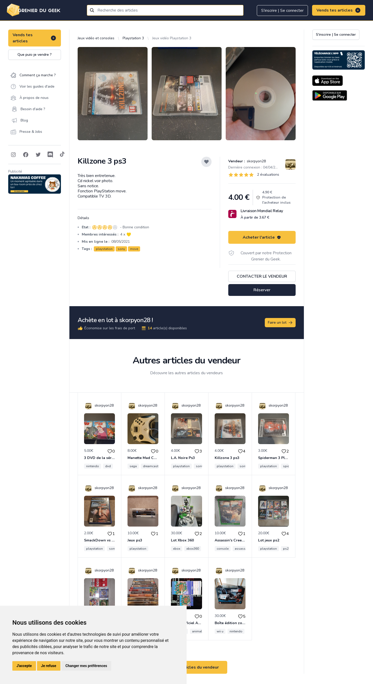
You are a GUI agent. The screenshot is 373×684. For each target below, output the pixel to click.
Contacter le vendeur (262, 276)
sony (121, 249)
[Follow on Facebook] (26, 155)
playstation (104, 249)
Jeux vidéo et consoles (96, 38)
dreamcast (150, 466)
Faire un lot (280, 322)
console (223, 549)
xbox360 (192, 549)
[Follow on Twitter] (38, 155)
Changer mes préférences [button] (86, 666)
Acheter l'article (262, 237)
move (134, 249)
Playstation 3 (133, 38)
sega (133, 466)
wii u (220, 631)
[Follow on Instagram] (13, 155)
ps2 (286, 549)
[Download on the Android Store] (329, 95)
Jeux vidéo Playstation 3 (171, 38)
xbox (176, 549)
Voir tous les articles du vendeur (186, 667)
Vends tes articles (338, 10)
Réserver (261, 290)
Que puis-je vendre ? (34, 54)
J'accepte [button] (24, 666)
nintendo (92, 466)
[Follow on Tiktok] (62, 155)
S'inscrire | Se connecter (282, 10)
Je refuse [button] (48, 666)
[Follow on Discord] (50, 155)
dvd (108, 466)
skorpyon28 (256, 161)
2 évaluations (268, 174)
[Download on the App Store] (327, 81)
